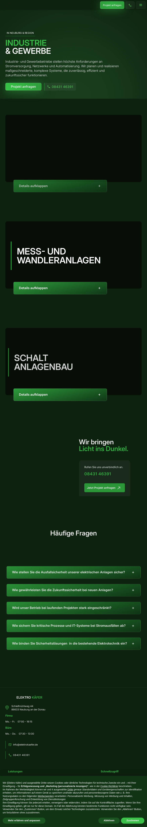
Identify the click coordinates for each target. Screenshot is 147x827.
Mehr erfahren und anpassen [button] (24, 820)
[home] (9, 6)
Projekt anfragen (112, 5)
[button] (141, 5)
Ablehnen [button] (109, 820)
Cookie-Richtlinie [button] (109, 786)
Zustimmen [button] (132, 820)
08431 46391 (97, 476)
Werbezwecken (46, 796)
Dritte (70, 789)
